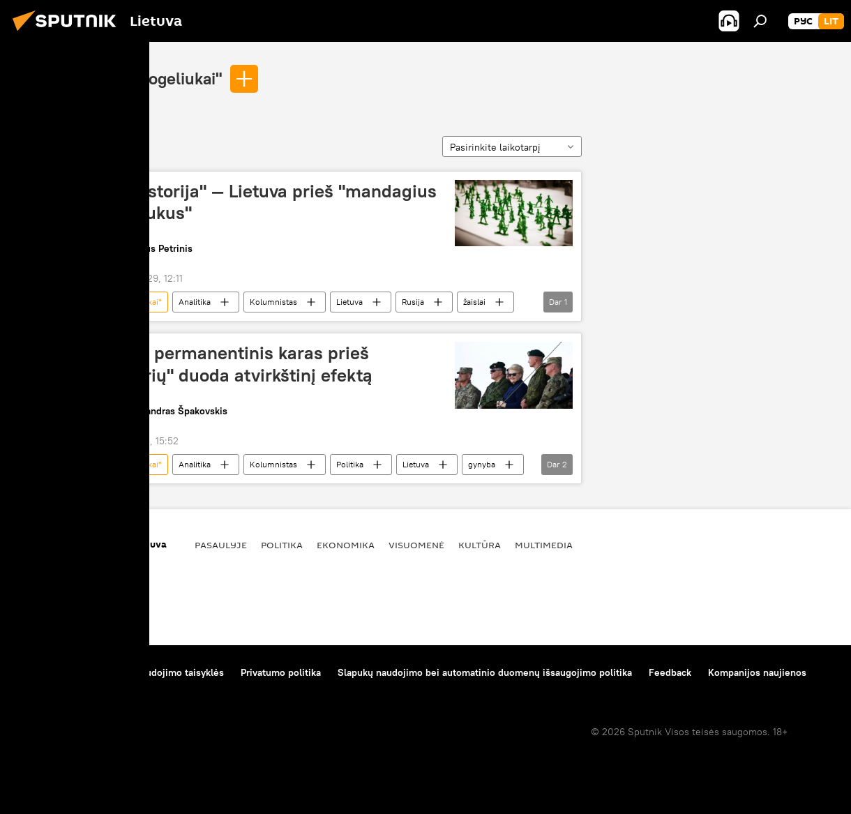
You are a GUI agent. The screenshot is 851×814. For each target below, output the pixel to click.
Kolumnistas (273, 301)
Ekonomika (346, 544)
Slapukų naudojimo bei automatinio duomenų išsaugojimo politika (485, 672)
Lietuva (349, 301)
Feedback (670, 672)
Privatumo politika (281, 672)
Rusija (413, 301)
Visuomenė (416, 544)
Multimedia (544, 544)
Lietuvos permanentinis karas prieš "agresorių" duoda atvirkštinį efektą (227, 364)
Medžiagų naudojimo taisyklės (157, 672)
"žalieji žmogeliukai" (148, 78)
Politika (349, 464)
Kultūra (479, 544)
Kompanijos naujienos (757, 672)
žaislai (474, 301)
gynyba (481, 464)
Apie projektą (44, 672)
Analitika (195, 301)
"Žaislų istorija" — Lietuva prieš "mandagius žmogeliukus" (259, 202)
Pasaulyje (221, 544)
